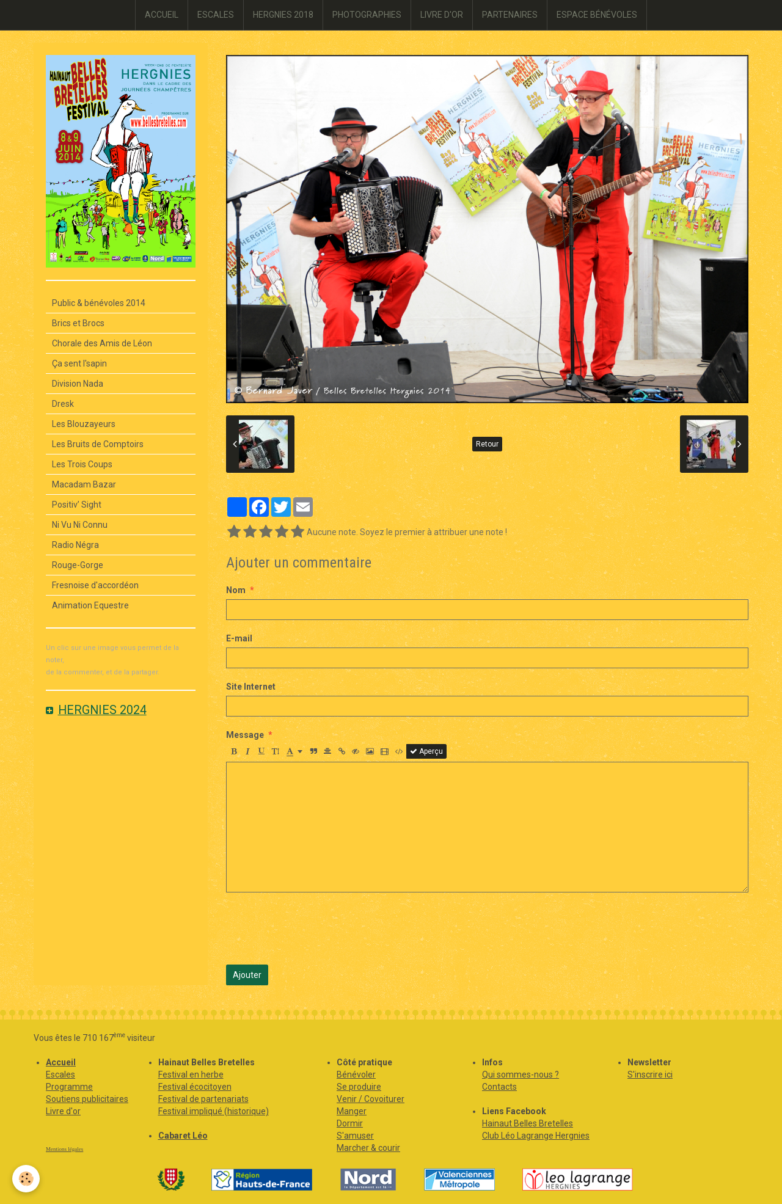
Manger (352, 1111)
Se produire (359, 1087)
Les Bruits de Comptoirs (98, 444)
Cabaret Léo (183, 1135)
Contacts (499, 1087)
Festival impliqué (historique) (213, 1111)
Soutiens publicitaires (87, 1099)
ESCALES (215, 15)
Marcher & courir (368, 1148)
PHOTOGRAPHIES (366, 15)
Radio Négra (75, 545)
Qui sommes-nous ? (520, 1074)
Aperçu (426, 751)
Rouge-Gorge (77, 565)
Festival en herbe (191, 1074)
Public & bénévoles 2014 (98, 303)
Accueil (61, 1062)
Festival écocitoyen (195, 1087)
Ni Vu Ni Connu (80, 525)
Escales (60, 1074)
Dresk (63, 404)
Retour (487, 444)
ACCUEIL (161, 15)
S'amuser (355, 1135)
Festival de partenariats (203, 1099)
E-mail (239, 638)
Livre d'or (63, 1111)
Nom (236, 590)
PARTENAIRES (510, 15)
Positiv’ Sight (76, 504)
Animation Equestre (90, 605)
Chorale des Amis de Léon (102, 343)
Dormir (350, 1123)
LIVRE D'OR (441, 15)
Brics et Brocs (78, 323)
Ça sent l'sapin (79, 363)
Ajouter (247, 975)
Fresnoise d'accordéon (95, 585)
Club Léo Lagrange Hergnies (536, 1135)
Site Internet (251, 686)
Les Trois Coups (82, 464)
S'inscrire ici (650, 1074)
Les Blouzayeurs (83, 424)
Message (245, 735)
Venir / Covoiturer (370, 1099)
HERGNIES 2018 (283, 15)
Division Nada (77, 384)
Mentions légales (64, 1149)
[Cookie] (26, 1178)
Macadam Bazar (84, 484)
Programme (69, 1087)
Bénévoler (356, 1074)
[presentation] (319, 928)
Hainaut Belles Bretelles (527, 1123)
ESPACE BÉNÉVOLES (597, 15)
